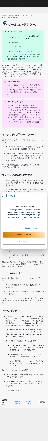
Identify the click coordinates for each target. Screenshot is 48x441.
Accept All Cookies (24, 235)
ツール (17, 16)
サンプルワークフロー (18, 87)
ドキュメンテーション (28, 16)
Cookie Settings (31, 228)
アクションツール (18, 298)
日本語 (42, 402)
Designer (10, 16)
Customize (24, 242)
